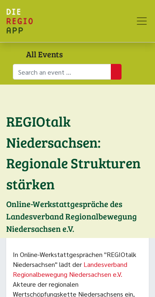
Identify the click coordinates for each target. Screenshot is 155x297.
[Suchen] (116, 72)
